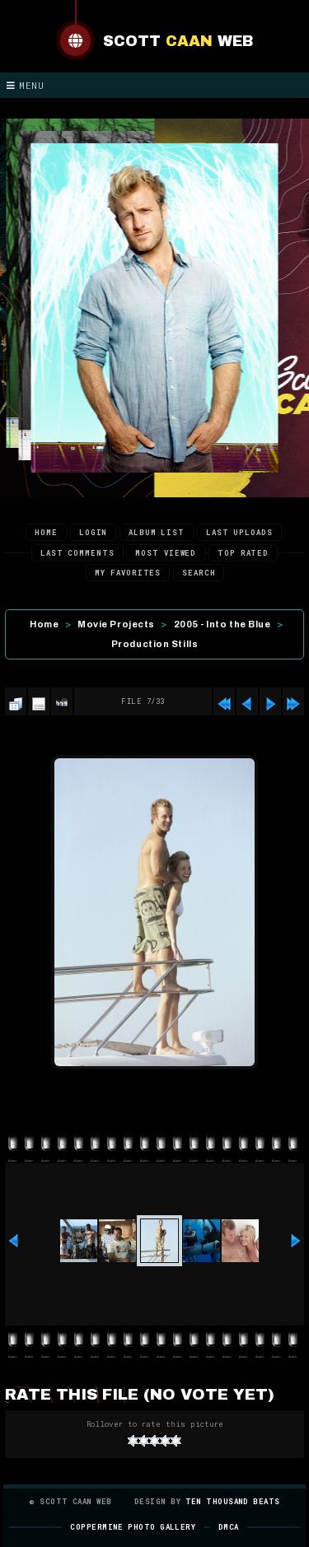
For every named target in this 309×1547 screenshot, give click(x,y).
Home (46, 532)
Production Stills (154, 644)
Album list (157, 532)
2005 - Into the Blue (222, 624)
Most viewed (165, 552)
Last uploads (239, 532)
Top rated (243, 552)
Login (93, 532)
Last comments (77, 552)
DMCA (228, 1526)
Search (198, 572)
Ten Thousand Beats (232, 1501)
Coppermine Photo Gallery (132, 1526)
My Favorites (128, 572)
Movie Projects (116, 624)
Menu (25, 85)
